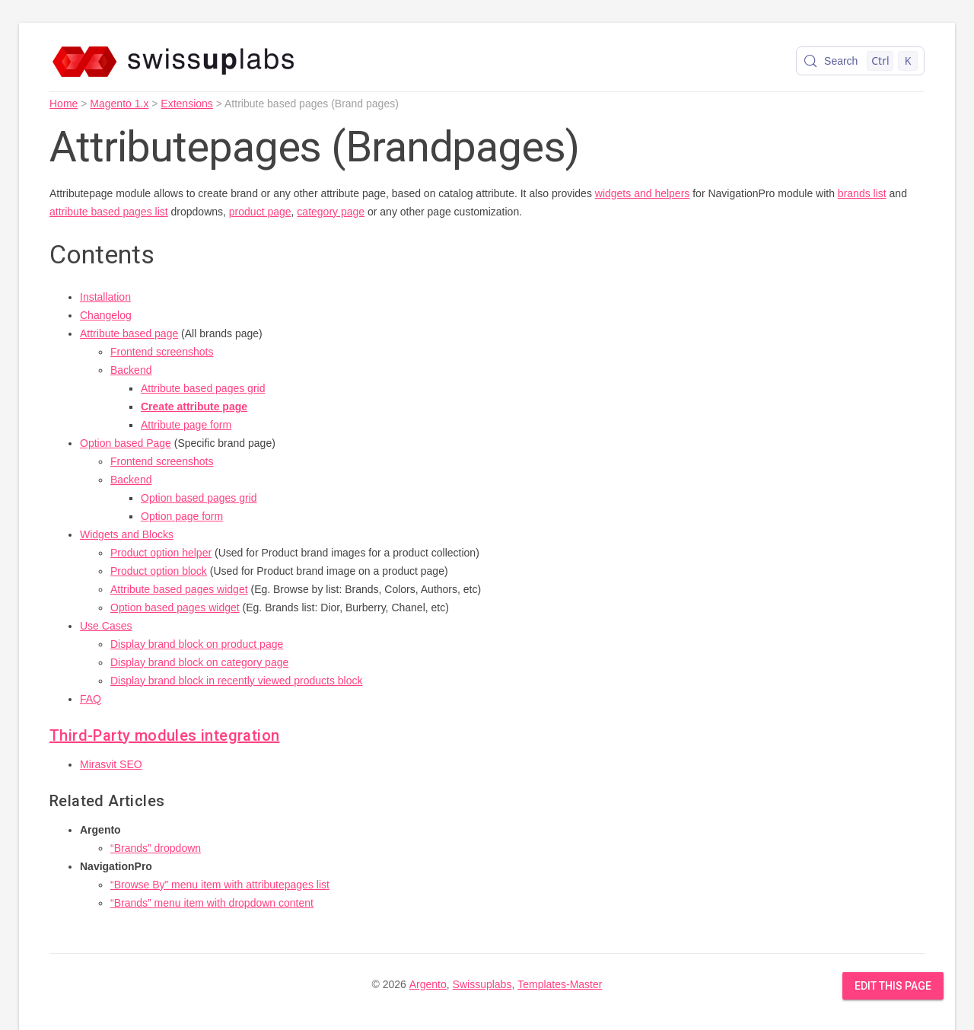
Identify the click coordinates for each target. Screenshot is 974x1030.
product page (260, 212)
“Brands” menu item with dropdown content (212, 903)
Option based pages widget (175, 607)
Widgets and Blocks (126, 534)
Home (63, 103)
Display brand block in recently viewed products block (236, 680)
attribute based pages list (108, 212)
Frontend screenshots (161, 352)
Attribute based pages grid (203, 388)
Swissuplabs (482, 984)
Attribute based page (129, 333)
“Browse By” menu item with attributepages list (219, 885)
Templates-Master (559, 984)
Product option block (158, 571)
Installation (105, 297)
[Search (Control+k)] (860, 60)
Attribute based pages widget (179, 589)
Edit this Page (893, 986)
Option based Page (125, 443)
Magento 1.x (119, 103)
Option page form (182, 516)
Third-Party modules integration (164, 735)
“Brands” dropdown (155, 848)
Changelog (106, 315)
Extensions (186, 103)
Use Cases (106, 626)
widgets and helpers (642, 193)
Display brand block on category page (199, 662)
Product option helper (161, 553)
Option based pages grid (199, 498)
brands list (862, 193)
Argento (428, 984)
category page (330, 212)
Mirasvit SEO (111, 764)
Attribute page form (186, 425)
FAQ (90, 699)
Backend (130, 370)
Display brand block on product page (196, 644)
